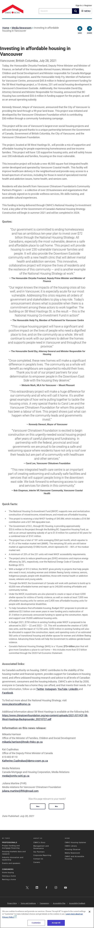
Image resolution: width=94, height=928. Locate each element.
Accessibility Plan (59, 903)
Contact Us (38, 859)
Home (5, 27)
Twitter (40, 689)
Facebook (7, 692)
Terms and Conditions (28, 903)
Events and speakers (11, 863)
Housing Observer (72, 849)
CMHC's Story (39, 842)
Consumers (7, 869)
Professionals (9, 842)
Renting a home (9, 879)
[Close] (89, 912)
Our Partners (39, 852)
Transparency (44, 903)
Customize (36, 923)
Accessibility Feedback (77, 903)
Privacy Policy (12, 903)
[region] (47, 917)
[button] (75, 11)
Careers (36, 862)
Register (88, 5)
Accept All (56, 923)
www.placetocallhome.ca (16, 704)
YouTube (62, 689)
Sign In (79, 5)
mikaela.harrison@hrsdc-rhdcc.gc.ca (22, 741)
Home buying (8, 873)
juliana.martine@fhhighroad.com (20, 790)
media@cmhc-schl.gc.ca (15, 775)
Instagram (51, 689)
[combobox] (55, 11)
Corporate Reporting (42, 855)
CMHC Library (71, 846)
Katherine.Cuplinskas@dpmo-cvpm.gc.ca (25, 760)
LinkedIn (74, 689)
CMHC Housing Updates (75, 842)
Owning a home (9, 876)
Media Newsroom (22, 27)
